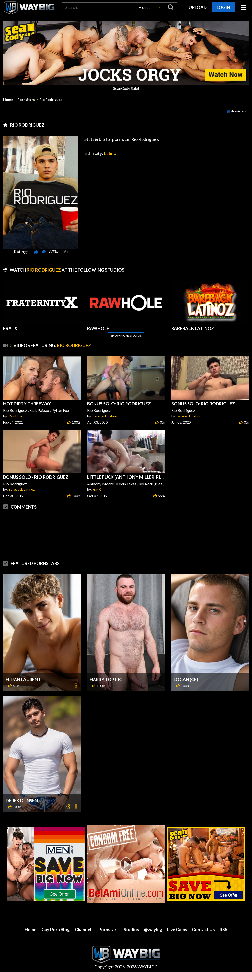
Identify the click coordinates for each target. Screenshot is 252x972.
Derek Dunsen (22, 800)
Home (8, 100)
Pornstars (108, 929)
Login (223, 7)
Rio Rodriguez (50, 100)
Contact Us (203, 929)
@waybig (153, 929)
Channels (84, 929)
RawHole (15, 416)
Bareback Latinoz (106, 416)
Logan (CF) (186, 679)
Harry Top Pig (106, 679)
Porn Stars (26, 100)
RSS (223, 929)
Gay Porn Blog (55, 929)
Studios (131, 929)
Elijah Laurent (23, 679)
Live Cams (177, 929)
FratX (97, 489)
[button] (149, 7)
